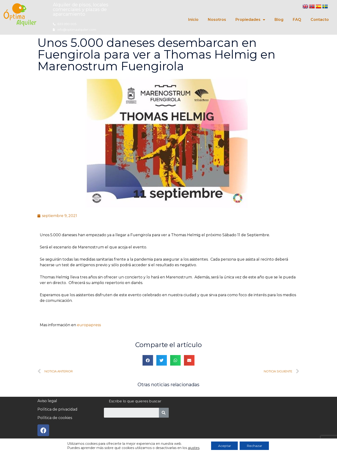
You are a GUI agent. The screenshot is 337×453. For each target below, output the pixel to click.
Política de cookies (54, 418)
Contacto (320, 19)
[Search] (164, 413)
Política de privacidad (57, 409)
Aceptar (224, 446)
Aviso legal (47, 401)
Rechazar (254, 446)
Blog (279, 19)
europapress (89, 325)
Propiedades (250, 19)
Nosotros (217, 19)
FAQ (297, 19)
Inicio (193, 19)
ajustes (193, 448)
